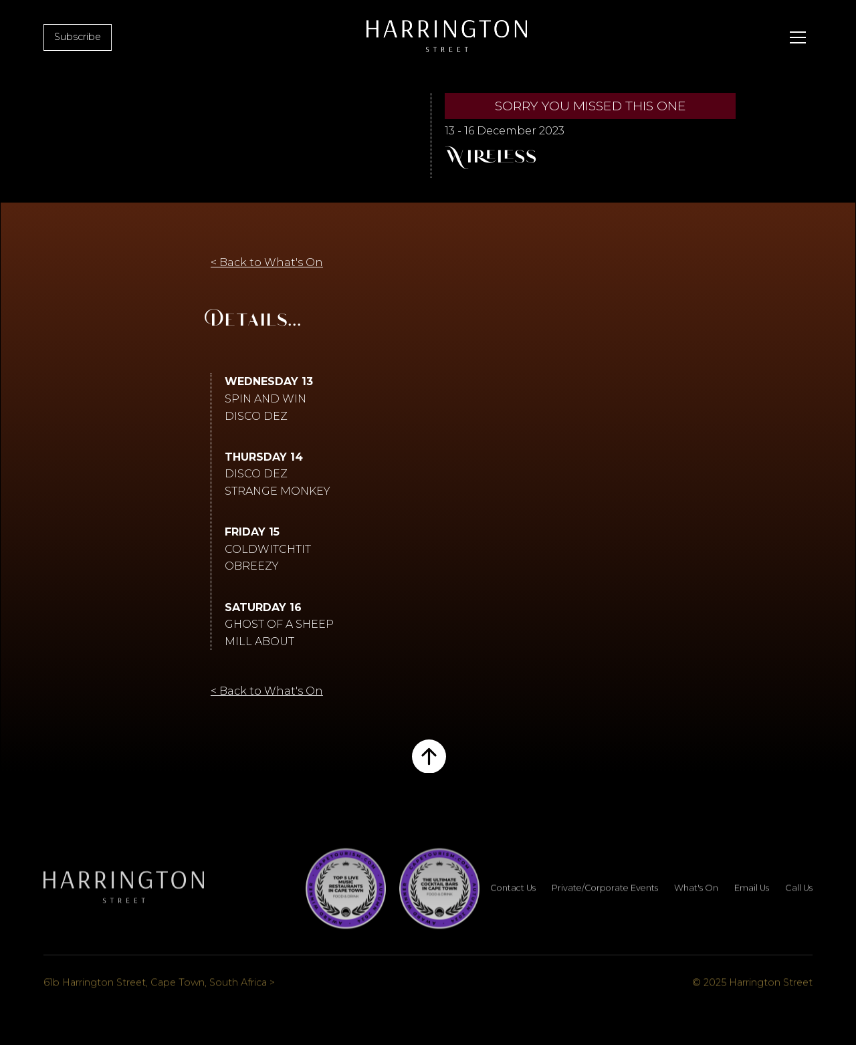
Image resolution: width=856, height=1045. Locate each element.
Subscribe (77, 37)
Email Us (751, 898)
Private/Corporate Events (605, 898)
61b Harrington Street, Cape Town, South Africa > (159, 991)
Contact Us (513, 898)
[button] (798, 37)
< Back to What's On (267, 262)
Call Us (799, 898)
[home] (446, 37)
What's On (696, 898)
